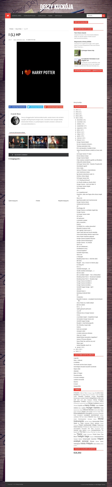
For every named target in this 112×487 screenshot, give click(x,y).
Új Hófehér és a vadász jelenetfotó (86, 226)
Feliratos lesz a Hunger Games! (85, 313)
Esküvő (101, 401)
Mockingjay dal (81, 208)
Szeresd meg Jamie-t (80, 430)
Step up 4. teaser (81, 335)
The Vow (93, 432)
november (80, 122)
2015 (77, 112)
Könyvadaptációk (79, 413)
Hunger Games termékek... (84, 285)
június (78, 132)
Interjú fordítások (78, 411)
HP (77, 295)
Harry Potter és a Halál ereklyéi (85, 303)
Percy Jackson (95, 423)
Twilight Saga (83, 436)
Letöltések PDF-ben (79, 417)
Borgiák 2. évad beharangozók (85, 323)
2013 (77, 116)
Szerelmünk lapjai (99, 428)
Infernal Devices (88, 410)
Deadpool (90, 400)
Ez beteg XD (80, 264)
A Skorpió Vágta (91, 393)
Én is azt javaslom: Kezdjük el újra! (86, 148)
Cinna (78, 315)
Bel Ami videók (81, 305)
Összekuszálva (78, 375)
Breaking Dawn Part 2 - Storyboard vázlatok (89, 277)
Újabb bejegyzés (13, 200)
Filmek (90, 403)
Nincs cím (79, 198)
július (78, 130)
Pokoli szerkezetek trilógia (88, 425)
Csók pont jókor (82, 400)
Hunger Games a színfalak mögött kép (87, 210)
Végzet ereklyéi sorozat (88, 440)
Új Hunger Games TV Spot (84, 154)
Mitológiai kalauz (93, 419)
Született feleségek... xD (83, 268)
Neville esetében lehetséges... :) (85, 270)
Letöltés (101, 415)
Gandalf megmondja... (83, 252)
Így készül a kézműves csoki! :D (85, 174)
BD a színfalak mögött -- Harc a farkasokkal (88, 275)
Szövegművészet (96, 430)
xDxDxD (79, 289)
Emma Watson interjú (82, 156)
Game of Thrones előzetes (84, 339)
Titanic (80, 434)
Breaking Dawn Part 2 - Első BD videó (87, 258)
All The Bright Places (84, 394)
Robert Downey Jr (79, 427)
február (79, 140)
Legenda (76, 358)
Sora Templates (89, 484)
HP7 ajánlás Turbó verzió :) (84, 230)
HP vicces (79, 216)
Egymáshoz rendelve (80, 401)
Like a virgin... (80, 168)
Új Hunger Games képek (83, 186)
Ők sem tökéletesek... (83, 246)
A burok (76, 393)
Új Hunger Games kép (87, 50)
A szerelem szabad (82, 220)
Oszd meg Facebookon (17, 106)
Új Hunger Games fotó (83, 178)
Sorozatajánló (78, 428)
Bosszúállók (100, 396)
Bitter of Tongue (78, 373)
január (79, 347)
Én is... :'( (79, 307)
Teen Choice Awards (80, 33)
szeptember (80, 126)
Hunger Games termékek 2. (84, 283)
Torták (85, 434)
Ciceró (87, 398)
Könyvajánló (88, 413)
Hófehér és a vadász (80, 408)
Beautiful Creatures (85, 396)
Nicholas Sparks (88, 421)
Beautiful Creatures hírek (83, 228)
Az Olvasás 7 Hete (94, 394)
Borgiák (94, 396)
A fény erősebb (81, 188)
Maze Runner (97, 417)
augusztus (80, 128)
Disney (95, 400)
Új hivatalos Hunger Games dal (85, 319)
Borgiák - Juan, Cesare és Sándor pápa (87, 262)
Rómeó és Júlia (88, 427)
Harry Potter (31, 39)
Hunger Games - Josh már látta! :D (86, 184)
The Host (83, 432)
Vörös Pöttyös (86, 443)
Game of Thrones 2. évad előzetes (86, 170)
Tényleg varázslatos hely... (84, 146)
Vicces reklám (99, 441)
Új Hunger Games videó (83, 214)
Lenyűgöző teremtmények (92, 415)
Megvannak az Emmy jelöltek (82, 41)
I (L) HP (79, 311)
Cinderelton (80, 297)
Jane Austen (89, 411)
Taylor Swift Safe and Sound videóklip (87, 232)
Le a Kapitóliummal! (82, 192)
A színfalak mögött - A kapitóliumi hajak (87, 317)
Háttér (97, 405)
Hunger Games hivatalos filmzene (86, 238)
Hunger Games (81, 212)
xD (77, 190)
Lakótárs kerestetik (79, 379)
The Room (88, 432)
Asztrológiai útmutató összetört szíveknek (85, 366)
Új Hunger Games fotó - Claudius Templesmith (89, 164)
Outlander (87, 423)
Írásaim (84, 411)
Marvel (86, 417)
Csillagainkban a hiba (95, 398)
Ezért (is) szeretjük (82, 329)
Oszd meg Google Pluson (53, 106)
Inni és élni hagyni (98, 410)
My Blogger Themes (100, 484)
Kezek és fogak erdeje (98, 411)
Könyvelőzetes (95, 413)
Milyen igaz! (80, 343)
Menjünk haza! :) (81, 291)
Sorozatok (85, 428)
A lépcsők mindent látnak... (84, 162)
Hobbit (101, 405)
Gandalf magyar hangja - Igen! (85, 287)
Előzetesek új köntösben (93, 401)
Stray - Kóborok (78, 360)
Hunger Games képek (83, 142)
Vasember (94, 439)
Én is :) (79, 266)
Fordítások (96, 403)
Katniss (79, 224)
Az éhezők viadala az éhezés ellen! (86, 182)
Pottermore (100, 425)
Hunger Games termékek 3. (84, 281)
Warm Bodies (96, 443)
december (80, 120)
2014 (77, 114)
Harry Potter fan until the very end (86, 341)
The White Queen (99, 432)
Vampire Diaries (78, 439)
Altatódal (76, 371)
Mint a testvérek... (81, 222)
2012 (77, 118)
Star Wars (91, 428)
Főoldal (38, 200)
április (78, 136)
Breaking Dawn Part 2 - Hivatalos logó (87, 279)
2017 (77, 110)
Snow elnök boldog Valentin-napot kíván (88, 234)
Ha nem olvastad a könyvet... (85, 144)
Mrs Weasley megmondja (84, 325)
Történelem (90, 434)
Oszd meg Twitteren (34, 106)
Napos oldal (77, 369)
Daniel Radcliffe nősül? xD (84, 345)
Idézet (81, 409)
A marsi (76, 384)
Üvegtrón (92, 436)
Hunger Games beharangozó (85, 240)
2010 (77, 351)
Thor (75, 434)
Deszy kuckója (56, 7)
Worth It (76, 382)
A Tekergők (80, 256)
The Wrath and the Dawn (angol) (82, 364)
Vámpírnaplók (87, 439)
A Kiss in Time (83, 393)
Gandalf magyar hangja (83, 321)
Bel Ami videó (80, 273)
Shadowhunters (96, 426)
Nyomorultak (96, 421)
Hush (102, 408)
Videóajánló (77, 443)
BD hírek (79, 260)
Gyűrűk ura (81, 405)
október (79, 124)
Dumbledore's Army (82, 248)
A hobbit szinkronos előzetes (84, 333)
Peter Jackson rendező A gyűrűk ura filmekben (89, 160)
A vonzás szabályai (79, 377)
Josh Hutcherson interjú (83, 172)
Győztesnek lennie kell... (83, 204)
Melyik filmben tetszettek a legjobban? (87, 337)
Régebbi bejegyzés (63, 200)
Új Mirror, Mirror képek (83, 176)
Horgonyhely (77, 386)
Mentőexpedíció (83, 419)
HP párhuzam (80, 218)
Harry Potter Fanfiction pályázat (85, 236)
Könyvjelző (80, 415)
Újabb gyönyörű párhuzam (84, 309)
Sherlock (101, 426)
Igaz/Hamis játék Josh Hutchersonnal (87, 200)
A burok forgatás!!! (82, 250)
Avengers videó (81, 331)
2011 (77, 349)
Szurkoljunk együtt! (82, 166)
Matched (91, 417)
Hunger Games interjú (83, 202)
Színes (89, 430)
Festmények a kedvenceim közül (81, 403)
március (79, 138)
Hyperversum (77, 409)
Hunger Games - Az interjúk (84, 242)
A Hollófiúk (76, 362)
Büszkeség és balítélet (79, 398)
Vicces (93, 441)
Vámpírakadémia (98, 436)
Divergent (100, 400)
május (79, 134)
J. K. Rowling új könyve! (83, 180)
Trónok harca (97, 434)
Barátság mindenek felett (83, 293)
